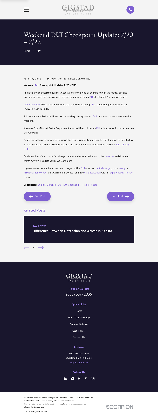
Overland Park (32, 105)
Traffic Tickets (89, 185)
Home (79, 311)
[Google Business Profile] (65, 378)
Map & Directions (79, 363)
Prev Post (37, 196)
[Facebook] (79, 378)
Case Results (79, 331)
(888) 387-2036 (79, 294)
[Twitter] (86, 378)
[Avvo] (72, 378)
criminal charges (103, 168)
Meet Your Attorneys (79, 318)
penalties (109, 157)
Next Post (120, 196)
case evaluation (92, 173)
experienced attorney (121, 173)
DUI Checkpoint (71, 185)
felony (121, 168)
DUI (37, 85)
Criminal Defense (47, 185)
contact (43, 173)
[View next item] (41, 247)
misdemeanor (31, 173)
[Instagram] (92, 378)
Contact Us (79, 337)
